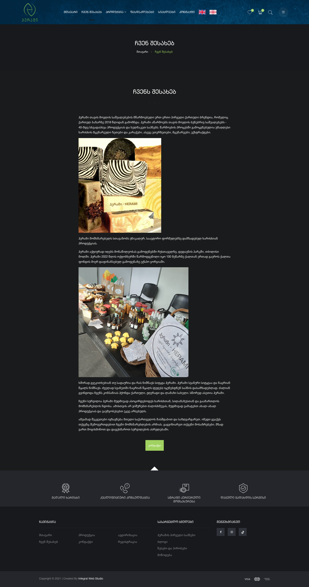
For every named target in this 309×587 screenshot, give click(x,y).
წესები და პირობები (172, 548)
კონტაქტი (187, 12)
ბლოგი (162, 542)
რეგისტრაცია (127, 542)
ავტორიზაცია (127, 535)
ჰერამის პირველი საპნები (176, 535)
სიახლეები (166, 12)
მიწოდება (164, 555)
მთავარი (71, 12)
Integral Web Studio (90, 578)
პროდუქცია (116, 12)
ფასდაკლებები (142, 12)
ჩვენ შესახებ (91, 12)
